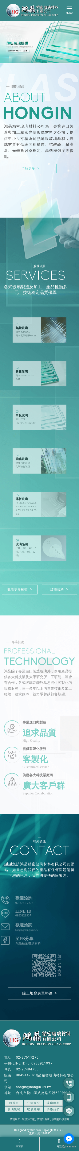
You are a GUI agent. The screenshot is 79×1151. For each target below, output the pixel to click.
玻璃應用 (33, 1109)
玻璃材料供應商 (60, 1119)
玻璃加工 (15, 1119)
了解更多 (30, 168)
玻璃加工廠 (28, 1119)
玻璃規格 (59, 589)
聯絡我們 (53, 1109)
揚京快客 (35, 1130)
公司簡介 (33, 1103)
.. (64, 1130)
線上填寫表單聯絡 (39, 993)
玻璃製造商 (43, 1119)
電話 (59, 1143)
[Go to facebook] (69, 1138)
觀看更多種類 (19, 589)
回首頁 (19, 1143)
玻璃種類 (53, 1103)
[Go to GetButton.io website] (69, 1146)
